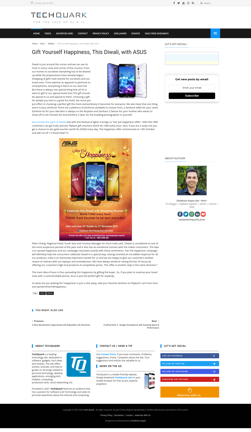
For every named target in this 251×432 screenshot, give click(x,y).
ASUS (42, 43)
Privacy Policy (102, 33)
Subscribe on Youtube (190, 383)
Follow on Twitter (190, 367)
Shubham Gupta (138, 424)
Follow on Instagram (190, 375)
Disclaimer (121, 33)
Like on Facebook (190, 360)
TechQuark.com (124, 381)
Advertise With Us (143, 419)
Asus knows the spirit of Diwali (49, 122)
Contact (84, 33)
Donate (136, 33)
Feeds (49, 33)
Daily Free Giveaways (158, 33)
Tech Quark (89, 413)
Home (37, 33)
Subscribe (192, 95)
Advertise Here (65, 33)
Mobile (51, 43)
